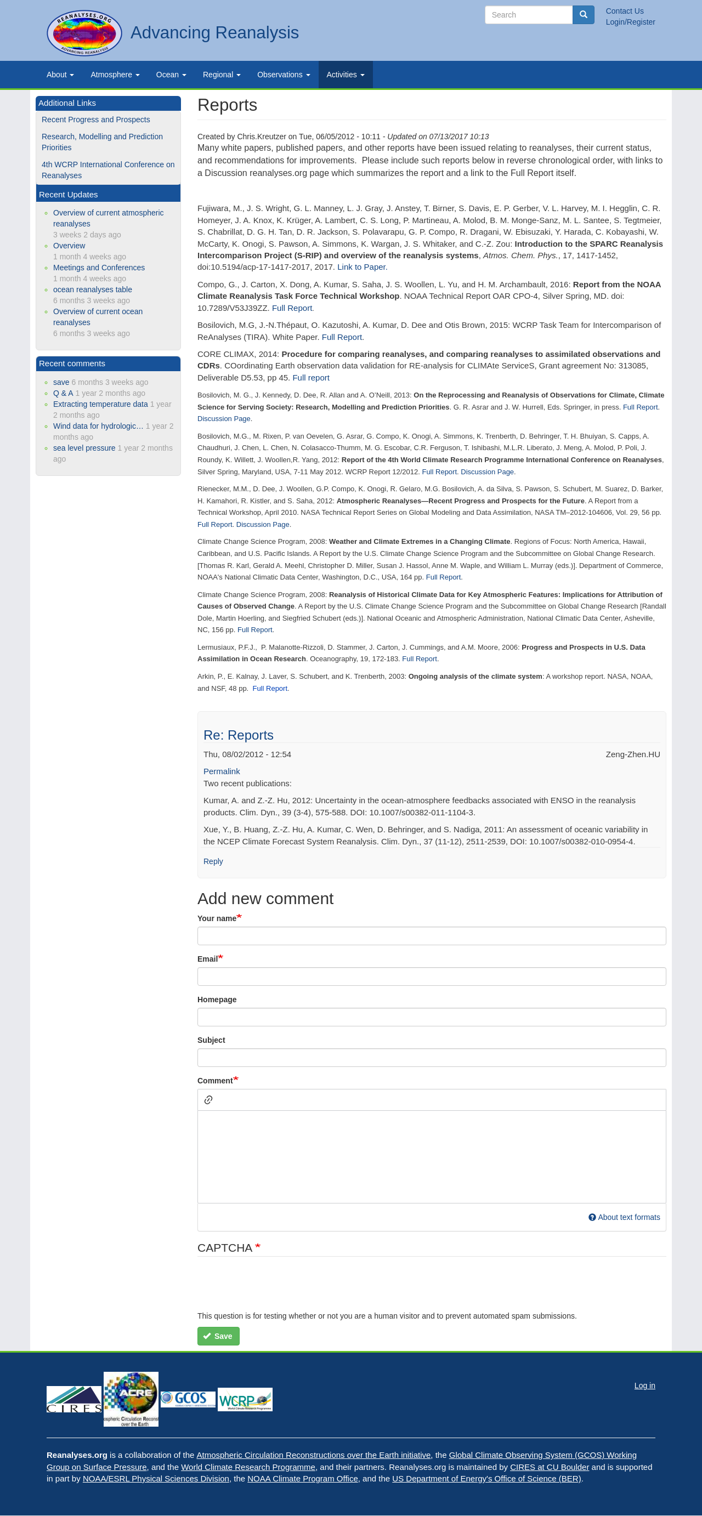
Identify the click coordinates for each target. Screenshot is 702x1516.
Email (207, 959)
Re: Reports (238, 735)
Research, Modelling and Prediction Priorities (102, 142)
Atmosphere (114, 74)
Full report (311, 377)
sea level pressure (84, 448)
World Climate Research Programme (248, 1467)
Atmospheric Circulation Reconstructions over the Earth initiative (314, 1455)
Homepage (217, 999)
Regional (222, 74)
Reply (213, 861)
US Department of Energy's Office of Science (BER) (486, 1478)
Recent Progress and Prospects (96, 119)
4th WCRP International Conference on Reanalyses (108, 170)
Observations (283, 74)
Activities (346, 74)
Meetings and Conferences (99, 267)
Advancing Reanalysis (215, 32)
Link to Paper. (362, 266)
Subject (211, 1040)
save (61, 382)
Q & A (63, 393)
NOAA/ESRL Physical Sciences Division (156, 1478)
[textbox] (431, 1156)
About (60, 74)
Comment (215, 1080)
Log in (645, 1385)
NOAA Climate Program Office (302, 1478)
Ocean (171, 74)
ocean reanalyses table (92, 289)
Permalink (221, 771)
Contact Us (625, 11)
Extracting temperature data (100, 404)
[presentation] (280, 1289)
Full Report (292, 308)
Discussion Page (224, 419)
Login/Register (630, 22)
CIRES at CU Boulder (549, 1467)
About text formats (624, 1217)
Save (218, 1336)
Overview (69, 245)
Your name (216, 918)
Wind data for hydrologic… (98, 426)
